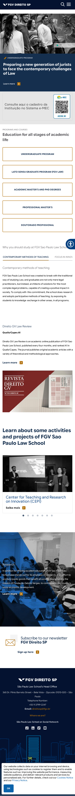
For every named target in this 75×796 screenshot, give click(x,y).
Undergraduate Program (37, 154)
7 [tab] (51, 515)
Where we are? (37, 715)
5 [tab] (42, 515)
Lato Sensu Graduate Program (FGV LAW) (37, 171)
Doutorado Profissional (37, 225)
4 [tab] (37, 515)
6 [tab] (47, 515)
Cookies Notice (65, 777)
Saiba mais (13, 507)
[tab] (26, 257)
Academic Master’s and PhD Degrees (37, 189)
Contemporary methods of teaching (26, 257)
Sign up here (26, 652)
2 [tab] (28, 515)
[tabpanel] (37, 288)
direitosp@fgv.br (41, 708)
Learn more (9, 83)
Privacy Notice (19, 780)
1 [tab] (23, 515)
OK (8, 788)
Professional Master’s (38, 207)
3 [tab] (32, 515)
